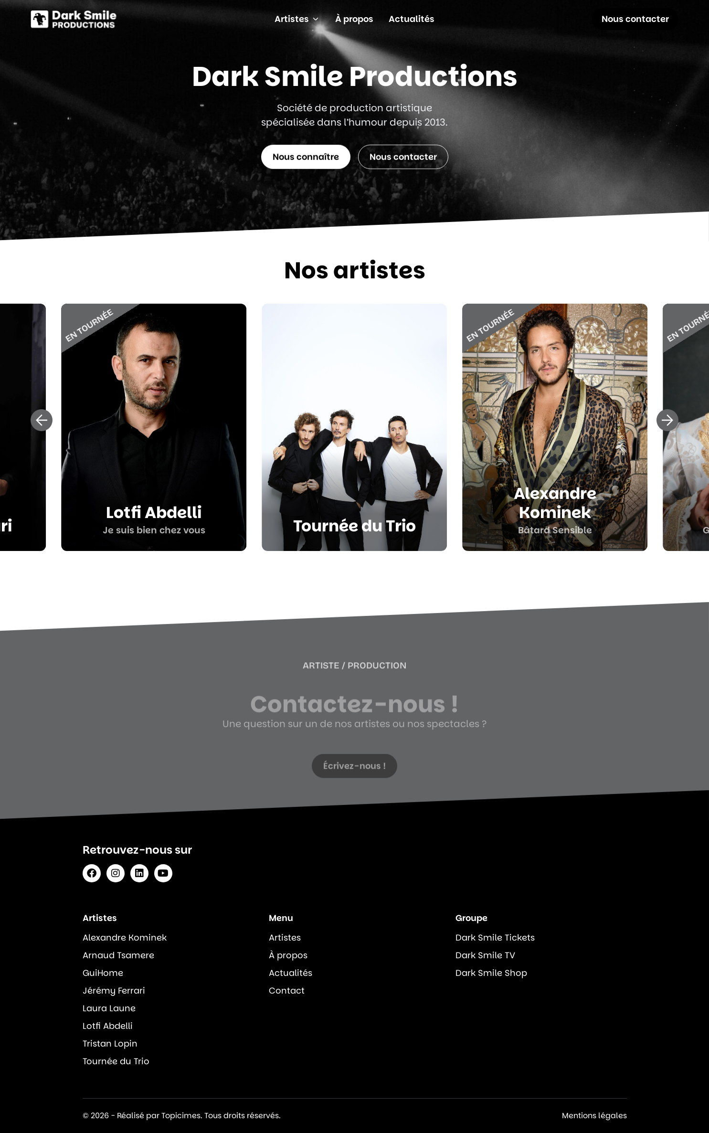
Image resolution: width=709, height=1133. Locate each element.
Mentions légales (594, 1115)
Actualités (290, 973)
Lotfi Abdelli (108, 1026)
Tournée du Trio (116, 1061)
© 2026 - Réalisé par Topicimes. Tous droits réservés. (182, 1115)
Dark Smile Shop (491, 973)
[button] (42, 420)
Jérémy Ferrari (114, 990)
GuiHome (103, 973)
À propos (288, 955)
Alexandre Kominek (125, 937)
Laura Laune (109, 1008)
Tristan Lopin (110, 1043)
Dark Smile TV (485, 955)
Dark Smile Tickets (495, 937)
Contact (287, 990)
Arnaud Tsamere (118, 955)
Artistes (285, 937)
